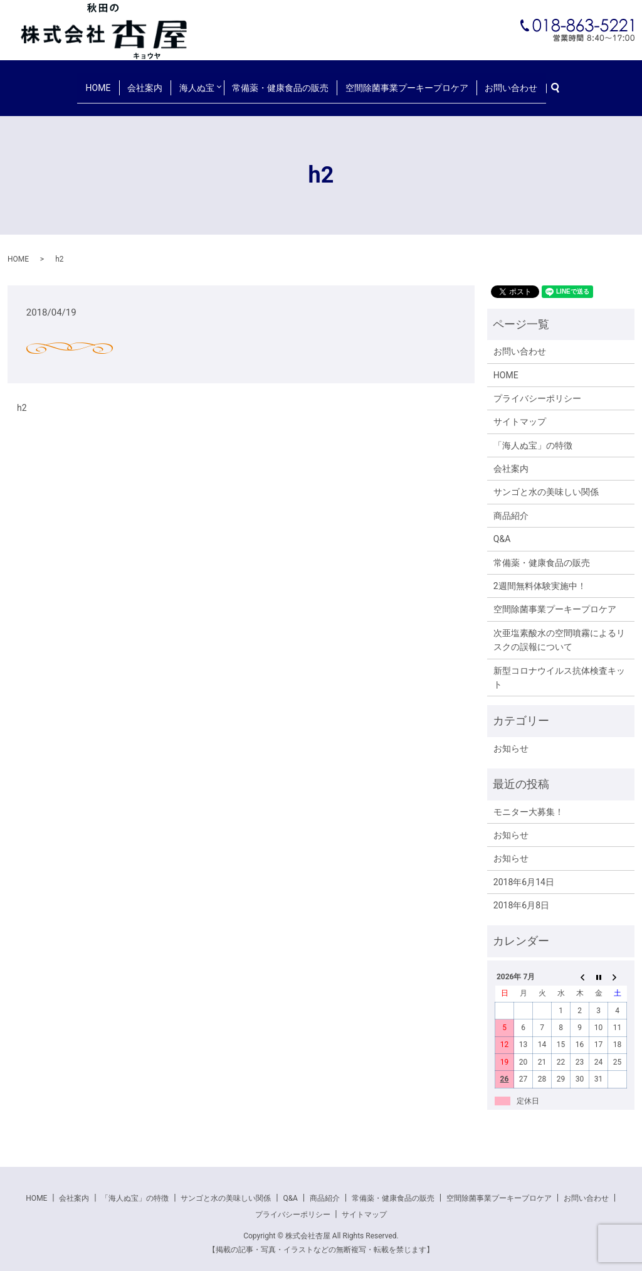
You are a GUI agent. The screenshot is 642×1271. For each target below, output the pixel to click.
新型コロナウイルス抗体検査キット (559, 666)
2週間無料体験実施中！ (539, 575)
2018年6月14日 (523, 871)
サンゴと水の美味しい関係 (546, 481)
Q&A (501, 528)
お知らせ (511, 737)
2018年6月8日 (521, 894)
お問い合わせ (499, 82)
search (546, 82)
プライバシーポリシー (537, 387)
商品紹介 (511, 504)
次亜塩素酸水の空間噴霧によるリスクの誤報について (559, 629)
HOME (110, 82)
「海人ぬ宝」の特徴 (532, 434)
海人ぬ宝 (196, 82)
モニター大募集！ (528, 800)
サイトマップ (519, 411)
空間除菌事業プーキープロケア (400, 82)
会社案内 (150, 82)
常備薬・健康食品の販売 (281, 82)
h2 (22, 396)
